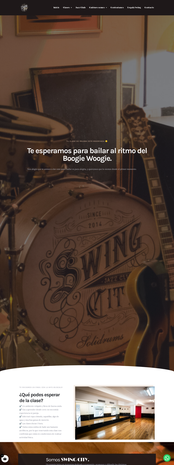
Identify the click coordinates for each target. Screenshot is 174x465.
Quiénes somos (98, 7)
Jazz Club (81, 7)
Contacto (149, 7)
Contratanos (117, 7)
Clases (67, 7)
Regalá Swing (134, 7)
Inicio (56, 7)
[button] (67, 7)
